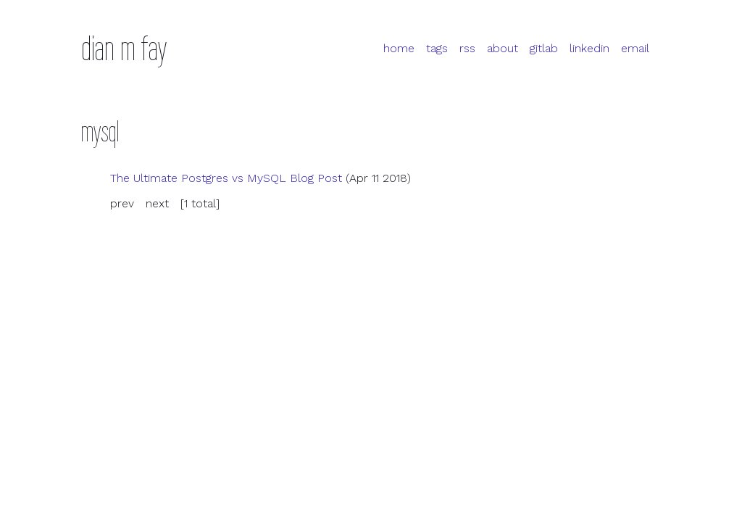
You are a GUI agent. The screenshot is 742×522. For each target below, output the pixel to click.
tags (437, 48)
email (635, 48)
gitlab (544, 48)
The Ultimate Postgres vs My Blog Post (226, 178)
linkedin (589, 48)
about (502, 48)
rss (467, 48)
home (398, 48)
